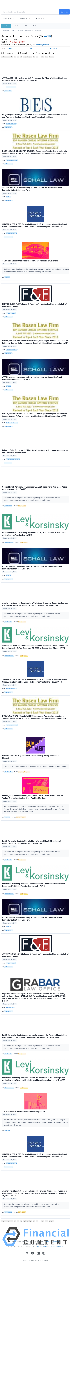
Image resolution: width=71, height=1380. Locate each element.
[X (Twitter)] (27, 1253)
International (29, 30)
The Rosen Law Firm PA (11, 160)
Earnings (18, 817)
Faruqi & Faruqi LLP (10, 313)
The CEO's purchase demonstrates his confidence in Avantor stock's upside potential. (35, 766)
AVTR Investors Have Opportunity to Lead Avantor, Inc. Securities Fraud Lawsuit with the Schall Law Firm (32, 189)
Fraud (19, 505)
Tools (34, 26)
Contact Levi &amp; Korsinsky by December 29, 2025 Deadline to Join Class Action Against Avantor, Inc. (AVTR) (34, 533)
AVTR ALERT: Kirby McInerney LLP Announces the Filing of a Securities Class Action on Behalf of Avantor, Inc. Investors (34, 79)
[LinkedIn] (38, 1253)
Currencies (19, 30)
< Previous (5, 57)
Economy (24, 817)
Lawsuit (24, 505)
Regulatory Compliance (24, 771)
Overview (6, 30)
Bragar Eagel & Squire (11, 123)
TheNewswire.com (9, 542)
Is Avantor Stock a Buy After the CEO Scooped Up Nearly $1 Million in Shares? (31, 756)
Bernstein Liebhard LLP (11, 233)
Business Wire (8, 90)
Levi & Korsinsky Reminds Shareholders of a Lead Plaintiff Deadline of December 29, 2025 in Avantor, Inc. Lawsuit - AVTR (31, 842)
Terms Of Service (56, 1246)
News (12, 30)
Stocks (17, 26)
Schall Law (8, 196)
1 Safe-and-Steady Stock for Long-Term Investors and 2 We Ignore (30, 261)
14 (46, 57)
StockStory (7, 277)
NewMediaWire (8, 505)
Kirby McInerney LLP (11, 87)
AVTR (47, 36)
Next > (51, 57)
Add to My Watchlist (42, 45)
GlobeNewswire (8, 127)
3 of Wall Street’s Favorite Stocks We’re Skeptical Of (23, 1111)
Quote (10, 48)
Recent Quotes (7, 18)
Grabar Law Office (10, 1007)
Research (53, 48)
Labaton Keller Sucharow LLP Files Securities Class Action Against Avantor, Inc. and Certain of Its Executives (35, 451)
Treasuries (37, 30)
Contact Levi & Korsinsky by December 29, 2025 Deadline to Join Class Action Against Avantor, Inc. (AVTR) (34, 488)
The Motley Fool (8, 771)
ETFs (26, 26)
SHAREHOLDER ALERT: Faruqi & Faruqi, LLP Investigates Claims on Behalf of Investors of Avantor (34, 305)
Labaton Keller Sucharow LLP (13, 459)
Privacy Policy (42, 1246)
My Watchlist (24, 18)
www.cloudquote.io (52, 1241)
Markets (6, 26)
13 (42, 57)
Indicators (39, 18)
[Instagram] (43, 1253)
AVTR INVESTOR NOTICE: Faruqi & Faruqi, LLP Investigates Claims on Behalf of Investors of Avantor (35, 955)
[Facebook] (32, 1253)
